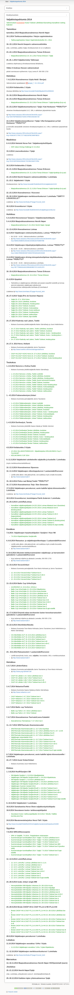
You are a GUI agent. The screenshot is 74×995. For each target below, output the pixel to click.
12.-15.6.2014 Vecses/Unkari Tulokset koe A (26, 573)
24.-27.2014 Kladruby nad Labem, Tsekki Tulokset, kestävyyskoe (33, 339)
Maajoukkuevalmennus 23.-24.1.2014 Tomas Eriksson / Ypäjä (32, 56)
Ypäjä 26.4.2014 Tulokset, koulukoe (23, 306)
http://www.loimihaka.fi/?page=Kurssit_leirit (30, 202)
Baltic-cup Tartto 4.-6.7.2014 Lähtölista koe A (26, 711)
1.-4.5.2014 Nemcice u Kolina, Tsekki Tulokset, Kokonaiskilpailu (32, 387)
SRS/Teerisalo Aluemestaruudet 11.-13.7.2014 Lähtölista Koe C (32, 735)
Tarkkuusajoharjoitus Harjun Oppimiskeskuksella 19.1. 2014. (31, 40)
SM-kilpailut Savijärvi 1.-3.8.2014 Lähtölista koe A (28, 779)
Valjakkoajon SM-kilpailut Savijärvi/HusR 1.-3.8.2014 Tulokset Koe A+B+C (36, 792)
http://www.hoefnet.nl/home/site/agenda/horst (28, 349)
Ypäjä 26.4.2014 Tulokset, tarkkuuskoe (24, 314)
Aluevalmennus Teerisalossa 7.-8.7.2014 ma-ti (26, 721)
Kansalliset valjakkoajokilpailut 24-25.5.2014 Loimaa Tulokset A (32, 512)
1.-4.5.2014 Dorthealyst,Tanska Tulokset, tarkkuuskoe (29, 443)
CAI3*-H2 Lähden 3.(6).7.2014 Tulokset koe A (26, 678)
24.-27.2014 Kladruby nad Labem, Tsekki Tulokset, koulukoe (31, 331)
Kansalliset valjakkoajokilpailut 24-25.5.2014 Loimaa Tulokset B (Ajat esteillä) (37, 525)
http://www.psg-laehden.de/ (22, 671)
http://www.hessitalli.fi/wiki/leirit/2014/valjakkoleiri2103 (38, 184)
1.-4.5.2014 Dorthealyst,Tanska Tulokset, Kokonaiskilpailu (30, 439)
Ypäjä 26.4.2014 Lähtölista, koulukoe (23, 301)
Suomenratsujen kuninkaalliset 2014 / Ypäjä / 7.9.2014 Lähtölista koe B (35, 840)
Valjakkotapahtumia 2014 (18, 1)
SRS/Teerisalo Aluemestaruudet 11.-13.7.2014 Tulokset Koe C (32, 748)
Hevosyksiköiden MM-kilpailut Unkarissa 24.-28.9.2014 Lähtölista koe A (35, 890)
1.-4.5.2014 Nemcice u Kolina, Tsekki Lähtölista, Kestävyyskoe (32, 378)
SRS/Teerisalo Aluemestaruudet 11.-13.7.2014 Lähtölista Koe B (32, 733)
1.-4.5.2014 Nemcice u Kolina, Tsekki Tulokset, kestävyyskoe (31, 389)
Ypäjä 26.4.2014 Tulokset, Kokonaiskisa (24, 308)
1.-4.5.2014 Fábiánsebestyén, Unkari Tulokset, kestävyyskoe (31, 416)
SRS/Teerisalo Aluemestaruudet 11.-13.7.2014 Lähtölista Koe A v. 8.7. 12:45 (37, 731)
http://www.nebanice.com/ (22, 692)
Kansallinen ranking (58, 23)
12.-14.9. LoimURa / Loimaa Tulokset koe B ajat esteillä (30, 878)
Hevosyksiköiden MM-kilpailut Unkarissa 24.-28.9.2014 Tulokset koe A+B (36, 896)
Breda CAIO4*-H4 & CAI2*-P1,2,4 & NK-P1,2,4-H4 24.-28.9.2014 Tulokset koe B (38, 930)
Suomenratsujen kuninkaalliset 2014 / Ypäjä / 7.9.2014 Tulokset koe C (35, 855)
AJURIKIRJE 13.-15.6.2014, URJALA (23, 587)
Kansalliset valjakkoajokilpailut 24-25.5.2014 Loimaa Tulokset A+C (33, 518)
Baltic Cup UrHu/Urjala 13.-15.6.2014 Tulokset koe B (29, 604)
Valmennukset (11, 23)
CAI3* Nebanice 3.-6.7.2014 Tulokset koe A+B (26, 699)
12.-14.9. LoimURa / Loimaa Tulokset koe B (26, 873)
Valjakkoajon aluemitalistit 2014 (21, 737)
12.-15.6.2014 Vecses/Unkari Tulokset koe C (26, 579)
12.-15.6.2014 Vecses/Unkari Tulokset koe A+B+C (28, 575)
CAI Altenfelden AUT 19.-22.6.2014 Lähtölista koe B (28, 637)
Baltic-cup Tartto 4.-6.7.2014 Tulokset (23, 713)
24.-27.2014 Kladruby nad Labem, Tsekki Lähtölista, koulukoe (32, 329)
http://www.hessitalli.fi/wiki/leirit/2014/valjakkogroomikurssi (35, 210)
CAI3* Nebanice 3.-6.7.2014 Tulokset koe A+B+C (27, 701)
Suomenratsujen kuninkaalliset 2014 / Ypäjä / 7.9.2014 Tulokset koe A (34, 842)
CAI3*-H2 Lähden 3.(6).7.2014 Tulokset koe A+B (27, 680)
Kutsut (27, 23)
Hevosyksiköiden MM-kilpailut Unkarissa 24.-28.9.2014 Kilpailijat (33, 888)
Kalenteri (9, 25)
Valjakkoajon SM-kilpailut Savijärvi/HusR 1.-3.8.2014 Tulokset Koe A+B (35, 790)
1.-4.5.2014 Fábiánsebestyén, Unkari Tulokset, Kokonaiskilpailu (32, 414)
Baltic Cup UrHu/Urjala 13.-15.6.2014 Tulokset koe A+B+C (31, 602)
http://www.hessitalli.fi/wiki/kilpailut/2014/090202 (37, 91)
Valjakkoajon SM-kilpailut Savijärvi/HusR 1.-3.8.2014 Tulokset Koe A (34, 788)
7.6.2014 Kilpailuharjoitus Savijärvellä (23, 536)
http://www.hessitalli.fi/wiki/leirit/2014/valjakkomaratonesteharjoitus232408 (33, 824)
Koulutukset (20, 23)
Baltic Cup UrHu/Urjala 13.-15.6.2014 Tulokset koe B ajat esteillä (33, 608)
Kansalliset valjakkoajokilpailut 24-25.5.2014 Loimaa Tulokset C (32, 523)
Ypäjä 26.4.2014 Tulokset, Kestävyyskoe (25, 312)
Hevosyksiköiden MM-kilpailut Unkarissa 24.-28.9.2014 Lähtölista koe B (35, 892)
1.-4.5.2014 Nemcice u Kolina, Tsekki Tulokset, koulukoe (30, 382)
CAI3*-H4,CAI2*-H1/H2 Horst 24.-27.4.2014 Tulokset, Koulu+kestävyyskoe (36, 358)
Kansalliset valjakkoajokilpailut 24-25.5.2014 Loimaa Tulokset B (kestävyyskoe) (38, 520)
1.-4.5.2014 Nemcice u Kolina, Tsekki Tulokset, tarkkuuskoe (31, 391)
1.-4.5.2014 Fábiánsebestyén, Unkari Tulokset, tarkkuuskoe (31, 418)
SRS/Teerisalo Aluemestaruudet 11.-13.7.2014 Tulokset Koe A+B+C (34, 744)
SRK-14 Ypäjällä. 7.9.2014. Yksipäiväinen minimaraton (29, 835)
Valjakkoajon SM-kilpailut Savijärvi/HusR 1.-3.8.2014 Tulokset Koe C (34, 797)
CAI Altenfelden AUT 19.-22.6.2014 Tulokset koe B (28, 646)
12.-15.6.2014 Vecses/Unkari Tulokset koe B (26, 577)
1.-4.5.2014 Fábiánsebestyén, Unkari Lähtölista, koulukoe (30, 405)
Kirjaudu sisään (13, 992)
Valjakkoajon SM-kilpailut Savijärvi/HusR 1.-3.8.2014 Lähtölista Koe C (34, 784)
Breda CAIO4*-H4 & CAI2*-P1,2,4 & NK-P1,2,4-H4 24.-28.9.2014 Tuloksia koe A (38, 919)
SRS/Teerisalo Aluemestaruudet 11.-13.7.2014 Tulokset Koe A (32, 739)
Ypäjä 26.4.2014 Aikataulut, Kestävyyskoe (25, 304)
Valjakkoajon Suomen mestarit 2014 (23, 786)
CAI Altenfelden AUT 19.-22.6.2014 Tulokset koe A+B (29, 641)
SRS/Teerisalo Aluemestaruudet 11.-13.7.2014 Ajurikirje (30, 729)
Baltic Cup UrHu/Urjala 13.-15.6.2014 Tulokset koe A (29, 598)
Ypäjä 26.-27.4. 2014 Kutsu (20, 299)
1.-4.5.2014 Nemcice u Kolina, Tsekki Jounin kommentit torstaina (33, 380)
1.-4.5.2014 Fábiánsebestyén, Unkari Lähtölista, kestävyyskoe (32, 407)
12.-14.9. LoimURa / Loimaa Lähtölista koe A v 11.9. (28, 863)
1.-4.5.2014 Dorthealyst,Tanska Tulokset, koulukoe (28, 435)
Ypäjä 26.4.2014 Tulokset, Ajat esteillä (24, 316)
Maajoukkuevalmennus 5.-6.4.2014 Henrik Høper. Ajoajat (30, 225)
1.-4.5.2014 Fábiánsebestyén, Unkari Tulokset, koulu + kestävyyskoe (34, 412)
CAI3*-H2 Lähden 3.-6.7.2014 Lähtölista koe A (26, 676)
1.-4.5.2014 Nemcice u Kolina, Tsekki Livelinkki (27, 374)
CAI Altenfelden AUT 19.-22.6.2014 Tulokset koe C (28, 648)
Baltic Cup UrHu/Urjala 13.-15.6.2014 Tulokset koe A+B (30, 600)
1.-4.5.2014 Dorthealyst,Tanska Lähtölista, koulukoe (28, 430)
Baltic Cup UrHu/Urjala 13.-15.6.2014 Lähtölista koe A (29, 593)
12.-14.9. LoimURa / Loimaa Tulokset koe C (26, 875)
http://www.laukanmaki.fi (21, 477)
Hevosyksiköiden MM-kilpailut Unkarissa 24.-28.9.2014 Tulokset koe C (35, 903)
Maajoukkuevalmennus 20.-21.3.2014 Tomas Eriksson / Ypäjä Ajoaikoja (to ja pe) (38, 173)
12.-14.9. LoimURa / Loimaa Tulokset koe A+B (27, 869)
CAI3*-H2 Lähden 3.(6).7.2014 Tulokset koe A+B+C (28, 682)
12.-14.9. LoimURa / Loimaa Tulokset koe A (26, 867)
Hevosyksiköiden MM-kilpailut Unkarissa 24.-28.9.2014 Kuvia (32, 885)
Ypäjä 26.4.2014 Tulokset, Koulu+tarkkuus (25, 310)
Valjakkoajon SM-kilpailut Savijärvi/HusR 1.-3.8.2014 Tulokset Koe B (34, 794)
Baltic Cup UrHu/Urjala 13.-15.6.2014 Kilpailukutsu (28, 589)
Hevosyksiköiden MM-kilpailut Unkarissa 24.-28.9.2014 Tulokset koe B (35, 900)
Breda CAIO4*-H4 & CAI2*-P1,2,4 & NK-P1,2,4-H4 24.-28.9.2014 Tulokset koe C (38, 932)
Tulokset (32, 23)
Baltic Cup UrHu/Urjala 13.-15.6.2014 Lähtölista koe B (29, 596)
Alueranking (47, 23)
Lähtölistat (39, 23)
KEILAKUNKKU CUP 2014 (20, 455)
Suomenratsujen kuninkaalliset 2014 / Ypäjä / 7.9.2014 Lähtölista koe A (35, 838)
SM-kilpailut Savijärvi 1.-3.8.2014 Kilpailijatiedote (27, 775)
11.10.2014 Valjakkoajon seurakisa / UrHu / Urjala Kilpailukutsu (32, 947)
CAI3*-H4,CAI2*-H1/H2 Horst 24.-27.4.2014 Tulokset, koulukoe (32, 356)
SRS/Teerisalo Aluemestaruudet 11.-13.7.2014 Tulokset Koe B (32, 746)
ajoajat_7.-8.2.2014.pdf (36, 83)
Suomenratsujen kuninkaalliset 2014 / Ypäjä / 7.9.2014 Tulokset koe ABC (36, 844)
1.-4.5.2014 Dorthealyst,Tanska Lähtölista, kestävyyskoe (30, 432)
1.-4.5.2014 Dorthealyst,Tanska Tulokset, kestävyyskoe (30, 441)
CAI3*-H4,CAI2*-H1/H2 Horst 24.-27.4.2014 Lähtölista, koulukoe (33, 354)
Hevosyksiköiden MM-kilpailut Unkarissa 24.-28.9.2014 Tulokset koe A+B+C (37, 894)
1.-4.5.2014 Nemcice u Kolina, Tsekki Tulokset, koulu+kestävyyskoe (34, 385)
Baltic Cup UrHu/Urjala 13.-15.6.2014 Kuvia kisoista (28, 591)
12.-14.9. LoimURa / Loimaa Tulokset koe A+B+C (28, 871)
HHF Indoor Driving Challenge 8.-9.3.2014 (25, 147)
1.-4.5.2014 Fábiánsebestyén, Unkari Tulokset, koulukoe (30, 409)
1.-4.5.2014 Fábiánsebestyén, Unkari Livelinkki (27, 403)
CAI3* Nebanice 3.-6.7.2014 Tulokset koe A (26, 696)
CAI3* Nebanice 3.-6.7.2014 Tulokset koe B (26, 703)
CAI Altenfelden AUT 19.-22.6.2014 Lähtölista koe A (28, 635)
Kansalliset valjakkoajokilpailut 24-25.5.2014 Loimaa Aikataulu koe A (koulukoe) (38, 505)
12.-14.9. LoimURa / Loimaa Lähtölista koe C (26, 865)
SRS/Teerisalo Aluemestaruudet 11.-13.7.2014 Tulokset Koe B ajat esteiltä (36, 750)
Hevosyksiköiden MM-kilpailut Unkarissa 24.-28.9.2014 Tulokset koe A (35, 898)
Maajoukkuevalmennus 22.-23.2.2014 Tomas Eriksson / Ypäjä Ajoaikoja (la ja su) (38, 102)
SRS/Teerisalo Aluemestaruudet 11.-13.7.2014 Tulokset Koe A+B (33, 741)
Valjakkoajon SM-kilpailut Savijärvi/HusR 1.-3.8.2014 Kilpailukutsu (33, 777)
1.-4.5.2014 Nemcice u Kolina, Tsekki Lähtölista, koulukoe (30, 376)
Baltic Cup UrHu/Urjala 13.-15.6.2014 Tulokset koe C (29, 606)
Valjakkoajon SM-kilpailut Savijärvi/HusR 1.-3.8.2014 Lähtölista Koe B (34, 782)
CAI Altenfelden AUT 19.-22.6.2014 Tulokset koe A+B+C (30, 643)
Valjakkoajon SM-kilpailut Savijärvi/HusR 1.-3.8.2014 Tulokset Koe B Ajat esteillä (38, 799)
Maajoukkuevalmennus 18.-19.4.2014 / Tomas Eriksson (30, 275)
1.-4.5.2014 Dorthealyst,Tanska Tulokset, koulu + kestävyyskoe (32, 437)
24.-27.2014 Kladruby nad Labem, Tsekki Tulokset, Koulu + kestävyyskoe (36, 333)
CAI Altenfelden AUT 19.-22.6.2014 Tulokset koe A (28, 639)
